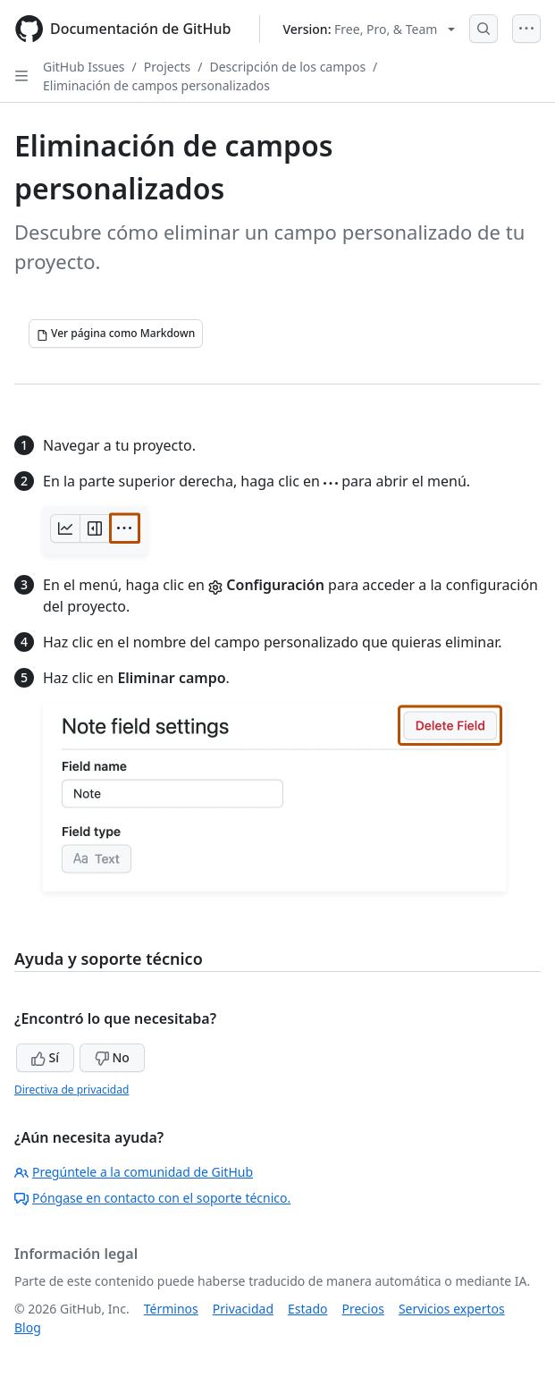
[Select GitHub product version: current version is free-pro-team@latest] (368, 29)
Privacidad (243, 1308)
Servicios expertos (452, 1308)
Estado (307, 1308)
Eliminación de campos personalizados (156, 85)
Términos (171, 1308)
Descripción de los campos (287, 66)
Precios (363, 1308)
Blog (27, 1327)
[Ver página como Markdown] (116, 333)
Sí (45, 1057)
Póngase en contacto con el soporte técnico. (152, 1197)
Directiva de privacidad (71, 1089)
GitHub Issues (84, 66)
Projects (167, 66)
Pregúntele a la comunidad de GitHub (133, 1171)
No (112, 1057)
